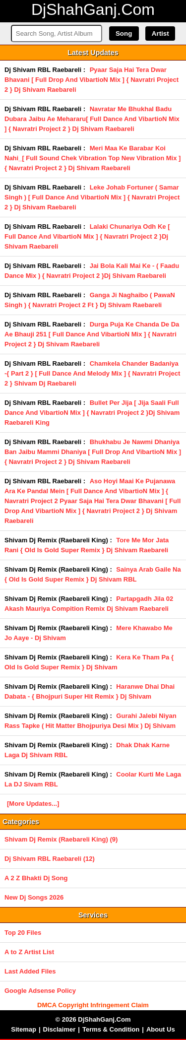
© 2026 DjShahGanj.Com (93, 1019)
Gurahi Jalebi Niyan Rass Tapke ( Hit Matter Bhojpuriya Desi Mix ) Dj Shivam (90, 720)
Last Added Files (30, 971)
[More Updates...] (33, 803)
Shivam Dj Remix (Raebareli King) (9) (61, 839)
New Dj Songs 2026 (33, 897)
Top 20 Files (22, 932)
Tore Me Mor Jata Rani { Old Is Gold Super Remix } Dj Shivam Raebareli (86, 545)
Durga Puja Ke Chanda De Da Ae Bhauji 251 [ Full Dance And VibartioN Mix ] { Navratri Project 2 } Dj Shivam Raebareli (91, 334)
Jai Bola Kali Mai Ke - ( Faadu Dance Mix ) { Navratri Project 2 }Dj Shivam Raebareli (91, 270)
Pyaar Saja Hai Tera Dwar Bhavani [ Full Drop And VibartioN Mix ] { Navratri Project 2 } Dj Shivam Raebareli (91, 79)
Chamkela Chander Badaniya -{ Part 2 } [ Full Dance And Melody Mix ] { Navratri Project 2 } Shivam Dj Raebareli (92, 373)
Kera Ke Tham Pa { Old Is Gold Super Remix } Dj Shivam (89, 662)
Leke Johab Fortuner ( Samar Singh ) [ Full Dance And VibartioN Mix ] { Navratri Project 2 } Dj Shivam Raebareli (92, 197)
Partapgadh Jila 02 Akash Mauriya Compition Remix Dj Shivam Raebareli (88, 603)
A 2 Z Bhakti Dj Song (35, 878)
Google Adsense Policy (40, 990)
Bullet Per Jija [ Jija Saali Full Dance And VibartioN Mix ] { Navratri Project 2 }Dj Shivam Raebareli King (92, 412)
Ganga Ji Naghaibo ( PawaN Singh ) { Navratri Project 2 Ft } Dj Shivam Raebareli (89, 300)
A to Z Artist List (29, 952)
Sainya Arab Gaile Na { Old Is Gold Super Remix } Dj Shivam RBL (92, 574)
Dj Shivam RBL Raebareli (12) (49, 858)
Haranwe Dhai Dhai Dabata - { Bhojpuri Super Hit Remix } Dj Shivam (89, 691)
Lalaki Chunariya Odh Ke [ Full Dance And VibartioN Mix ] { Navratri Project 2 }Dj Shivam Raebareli (87, 236)
